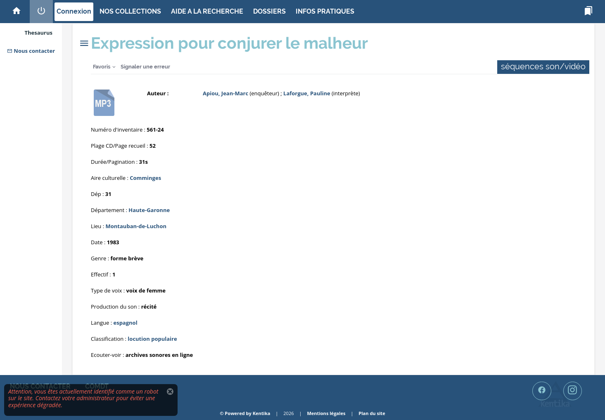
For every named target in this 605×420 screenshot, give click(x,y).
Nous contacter (31, 50)
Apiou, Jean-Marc (225, 93)
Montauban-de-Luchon (136, 226)
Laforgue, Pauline (306, 93)
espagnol (125, 322)
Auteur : (157, 93)
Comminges (145, 178)
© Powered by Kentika (245, 413)
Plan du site (371, 413)
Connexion (74, 11)
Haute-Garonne (149, 210)
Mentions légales (326, 413)
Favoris (101, 67)
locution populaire (152, 338)
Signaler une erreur (145, 67)
